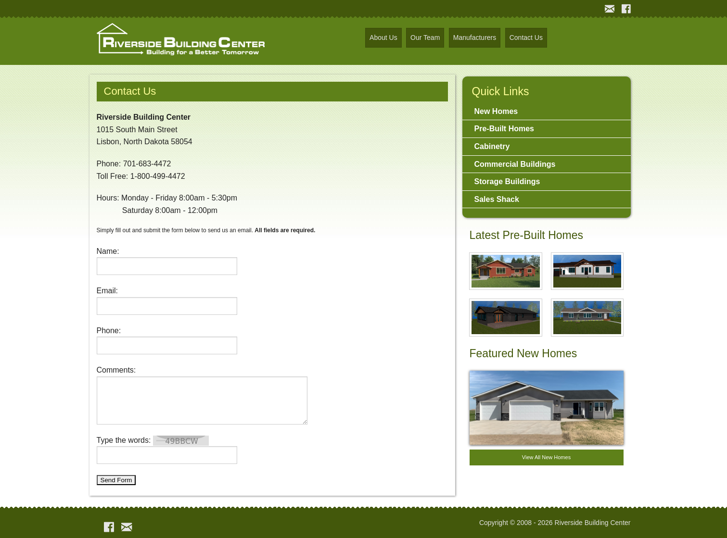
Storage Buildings (507, 181)
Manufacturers (474, 37)
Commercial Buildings (515, 164)
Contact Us (526, 37)
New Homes (496, 111)
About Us (383, 37)
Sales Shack (496, 199)
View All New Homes (546, 457)
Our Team (425, 37)
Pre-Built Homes (504, 129)
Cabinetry (492, 146)
